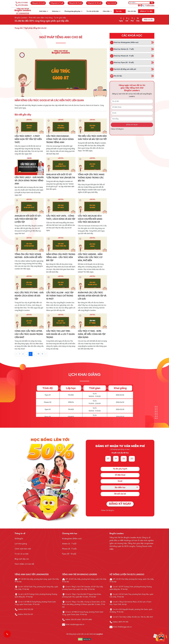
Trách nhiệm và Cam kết (24, 564)
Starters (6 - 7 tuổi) (69, 544)
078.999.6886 (23, 5)
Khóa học (56, 11)
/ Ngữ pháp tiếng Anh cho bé (34, 28)
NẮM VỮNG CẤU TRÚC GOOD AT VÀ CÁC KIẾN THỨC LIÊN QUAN (49, 100)
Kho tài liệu (132, 11)
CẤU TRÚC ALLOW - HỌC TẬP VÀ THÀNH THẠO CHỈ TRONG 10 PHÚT (59, 296)
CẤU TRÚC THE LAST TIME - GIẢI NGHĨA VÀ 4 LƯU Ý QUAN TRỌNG (60, 334)
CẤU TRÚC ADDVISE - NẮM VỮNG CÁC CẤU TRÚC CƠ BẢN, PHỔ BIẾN (90, 257)
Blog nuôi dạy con (22, 559)
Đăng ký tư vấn (146, 11)
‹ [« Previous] (16, 354)
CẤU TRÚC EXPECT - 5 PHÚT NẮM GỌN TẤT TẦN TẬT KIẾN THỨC (28, 139)
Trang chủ (18, 28)
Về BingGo (19, 539)
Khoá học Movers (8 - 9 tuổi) (122, 56)
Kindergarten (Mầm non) (71, 539)
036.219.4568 (23, 2)
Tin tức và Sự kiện (92, 11)
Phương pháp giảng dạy (73, 11)
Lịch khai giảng (21, 544)
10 (38, 354)
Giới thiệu (43, 11)
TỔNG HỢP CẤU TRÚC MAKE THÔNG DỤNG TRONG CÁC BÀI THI (91, 178)
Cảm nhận (107, 11)
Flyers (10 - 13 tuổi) (69, 554)
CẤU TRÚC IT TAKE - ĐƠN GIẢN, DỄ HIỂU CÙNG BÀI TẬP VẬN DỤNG (91, 334)
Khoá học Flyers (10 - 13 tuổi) (122, 62)
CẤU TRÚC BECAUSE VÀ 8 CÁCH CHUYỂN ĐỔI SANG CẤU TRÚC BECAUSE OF (90, 219)
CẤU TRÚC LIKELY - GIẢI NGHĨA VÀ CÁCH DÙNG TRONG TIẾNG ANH (29, 180)
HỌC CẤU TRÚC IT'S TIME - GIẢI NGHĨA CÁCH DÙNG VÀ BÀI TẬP (29, 296)
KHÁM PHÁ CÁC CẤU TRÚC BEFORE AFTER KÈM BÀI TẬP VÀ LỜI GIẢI (92, 296)
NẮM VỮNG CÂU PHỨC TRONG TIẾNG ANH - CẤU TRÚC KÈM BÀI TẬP (60, 257)
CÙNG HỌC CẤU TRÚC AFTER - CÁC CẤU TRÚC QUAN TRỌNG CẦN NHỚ (29, 334)
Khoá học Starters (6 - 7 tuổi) (122, 49)
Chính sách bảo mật (23, 549)
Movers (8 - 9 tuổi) (69, 549)
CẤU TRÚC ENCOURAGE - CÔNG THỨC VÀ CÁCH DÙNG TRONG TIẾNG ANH (60, 139)
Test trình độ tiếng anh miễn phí (123, 69)
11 (42, 354)
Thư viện (120, 11)
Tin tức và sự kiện (21, 554)
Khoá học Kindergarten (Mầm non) (124, 42)
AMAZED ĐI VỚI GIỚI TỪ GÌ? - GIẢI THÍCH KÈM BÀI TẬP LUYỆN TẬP (28, 219)
